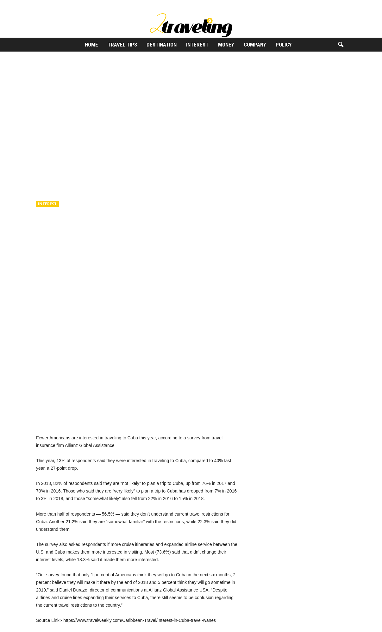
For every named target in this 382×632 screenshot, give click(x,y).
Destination (162, 44)
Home (91, 44)
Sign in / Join (41, 4)
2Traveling (52, 231)
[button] (341, 45)
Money (226, 44)
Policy (284, 44)
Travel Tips (122, 44)
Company (255, 44)
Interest (197, 44)
